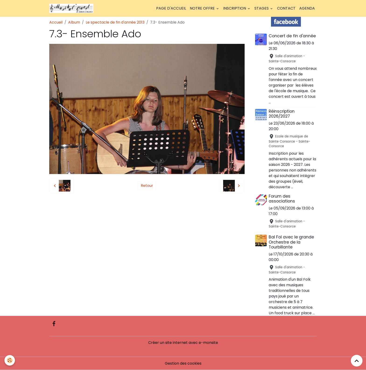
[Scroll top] (356, 361)
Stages (262, 8)
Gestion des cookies (183, 363)
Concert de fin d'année (292, 36)
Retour (147, 185)
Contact (286, 8)
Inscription (235, 8)
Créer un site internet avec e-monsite (183, 342)
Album (74, 22)
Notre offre (203, 8)
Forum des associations (282, 198)
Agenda (307, 8)
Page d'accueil (171, 8)
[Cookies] (10, 360)
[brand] (72, 8)
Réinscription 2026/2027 (282, 113)
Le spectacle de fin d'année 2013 (115, 22)
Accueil (56, 22)
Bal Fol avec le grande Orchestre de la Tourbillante (291, 242)
